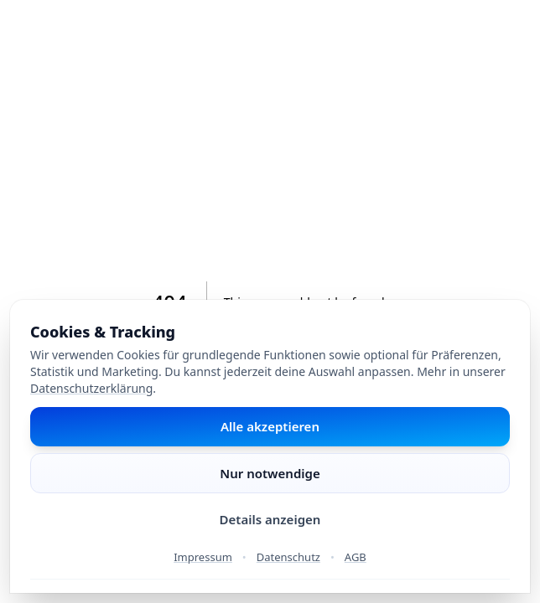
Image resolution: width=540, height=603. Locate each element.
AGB (355, 556)
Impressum (203, 556)
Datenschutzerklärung (91, 388)
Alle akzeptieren (270, 426)
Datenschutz (288, 556)
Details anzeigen (270, 519)
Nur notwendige (269, 473)
